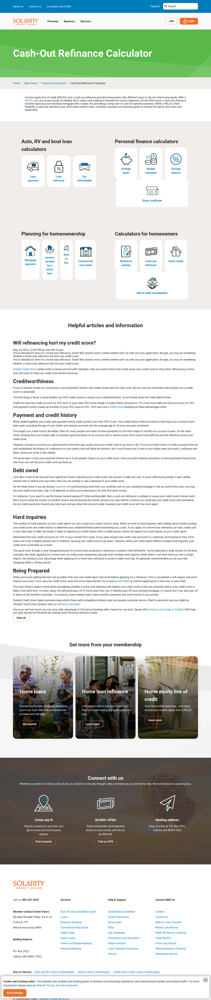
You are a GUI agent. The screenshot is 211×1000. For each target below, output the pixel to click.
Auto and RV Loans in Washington (55, 972)
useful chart (116, 407)
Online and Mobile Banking (76, 943)
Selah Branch (163, 938)
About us (18, 6)
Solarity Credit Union (25, 369)
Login (189, 21)
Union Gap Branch (166, 943)
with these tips (125, 581)
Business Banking (70, 922)
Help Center (30, 83)
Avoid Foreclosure (118, 917)
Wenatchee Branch (166, 953)
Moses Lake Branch (166, 927)
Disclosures (114, 922)
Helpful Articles (117, 943)
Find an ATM (105, 841)
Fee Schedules (116, 932)
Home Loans (67, 938)
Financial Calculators (54, 83)
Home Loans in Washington (94, 972)
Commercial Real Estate (74, 927)
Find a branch (44, 841)
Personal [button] (54, 21)
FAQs (111, 927)
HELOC (29, 100)
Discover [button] (87, 21)
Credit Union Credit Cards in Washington (136, 972)
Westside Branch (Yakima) (170, 948)
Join (171, 21)
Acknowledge (15, 992)
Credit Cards (67, 932)
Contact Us (161, 917)
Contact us (35, 6)
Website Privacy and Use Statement (57, 985)
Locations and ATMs (59, 6)
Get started (29, 724)
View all (21, 617)
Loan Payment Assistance (123, 948)
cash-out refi (62, 486)
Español (155, 6)
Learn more (92, 724)
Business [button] (70, 21)
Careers (159, 911)
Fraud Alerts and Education (123, 938)
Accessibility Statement (121, 911)
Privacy (112, 953)
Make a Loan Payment (168, 922)
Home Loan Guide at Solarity (166, 609)
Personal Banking (70, 948)
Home (16, 83)
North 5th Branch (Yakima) (170, 932)
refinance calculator (68, 604)
